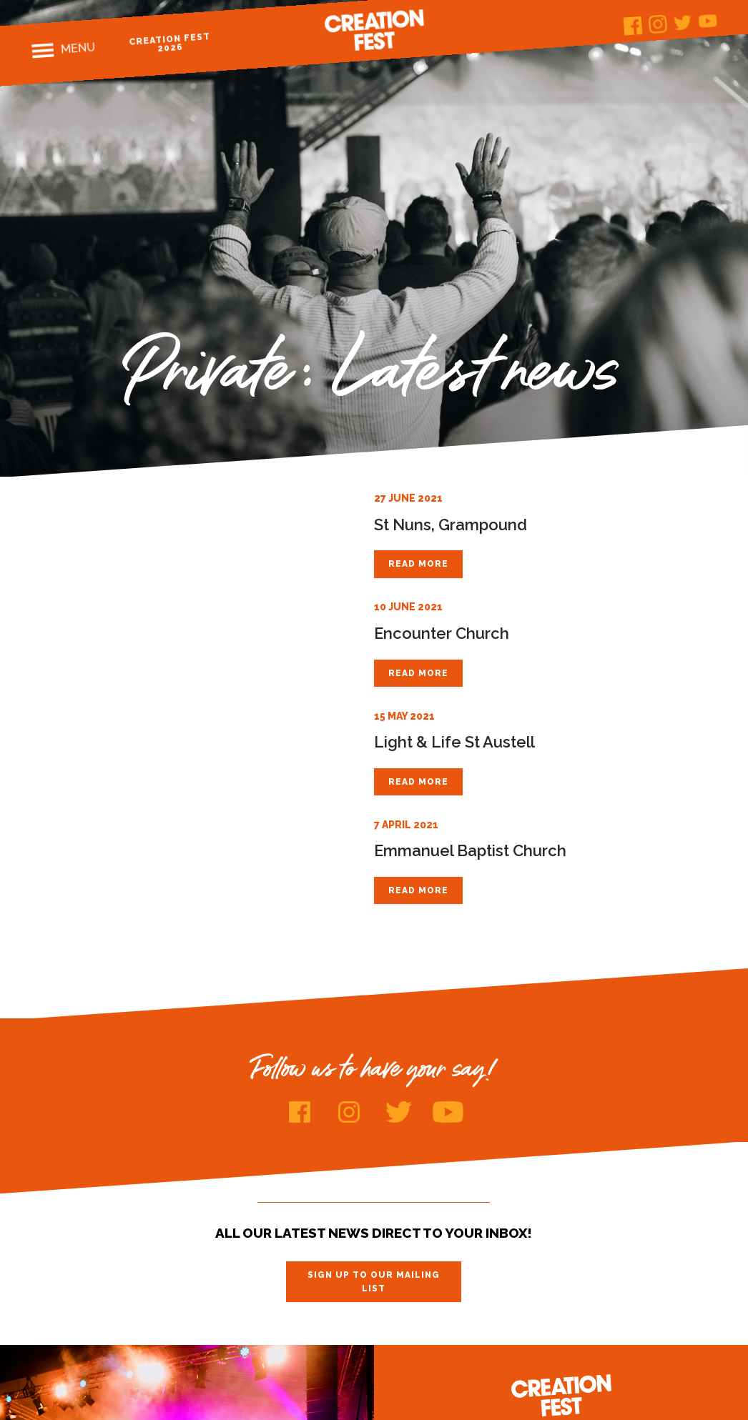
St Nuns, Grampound (450, 524)
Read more (418, 564)
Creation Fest (374, 30)
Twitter (682, 22)
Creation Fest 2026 (170, 42)
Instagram (657, 24)
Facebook (632, 26)
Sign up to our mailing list (373, 1281)
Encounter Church (441, 633)
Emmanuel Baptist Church (470, 850)
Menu (78, 48)
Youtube (707, 21)
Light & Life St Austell (454, 742)
